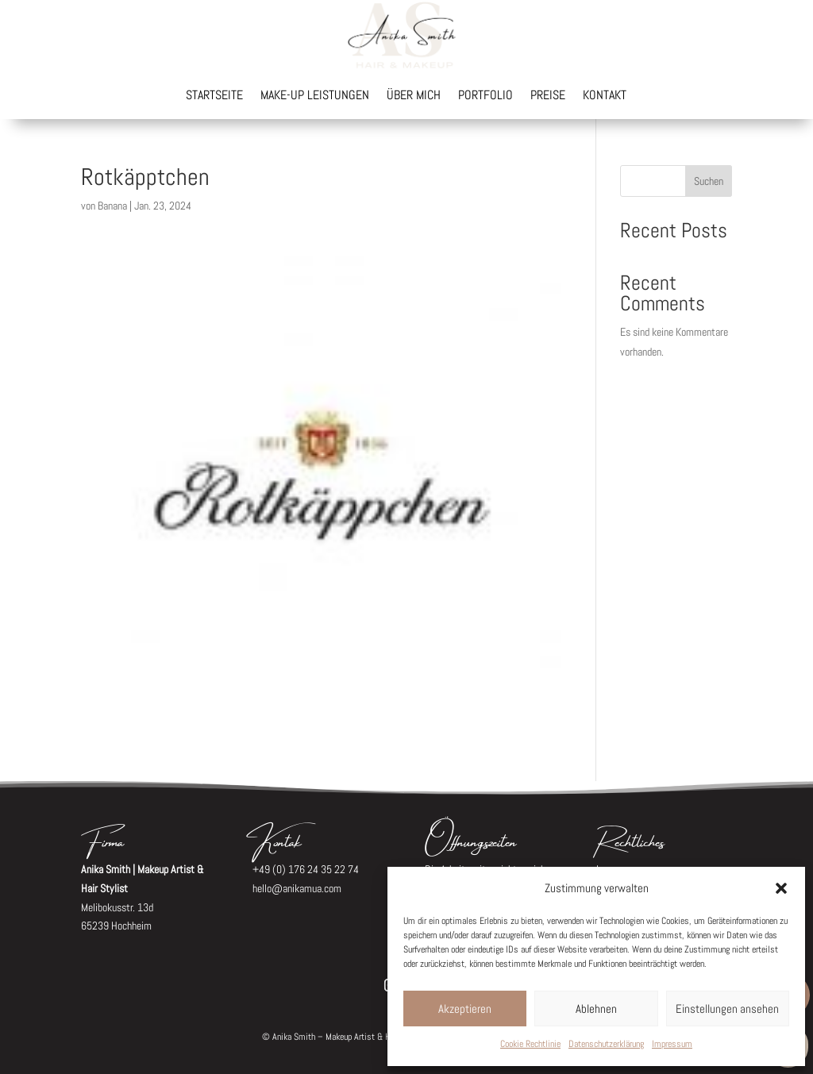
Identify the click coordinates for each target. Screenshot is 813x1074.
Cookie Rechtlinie (530, 1043)
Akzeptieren (464, 1008)
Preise (547, 96)
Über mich (414, 96)
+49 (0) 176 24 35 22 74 (305, 869)
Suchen (708, 181)
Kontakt (604, 96)
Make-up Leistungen (314, 96)
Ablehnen (596, 1008)
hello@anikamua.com (296, 888)
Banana (112, 205)
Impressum (672, 1043)
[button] (781, 888)
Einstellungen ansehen (727, 1008)
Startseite (214, 96)
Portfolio (485, 96)
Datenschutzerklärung (606, 1043)
